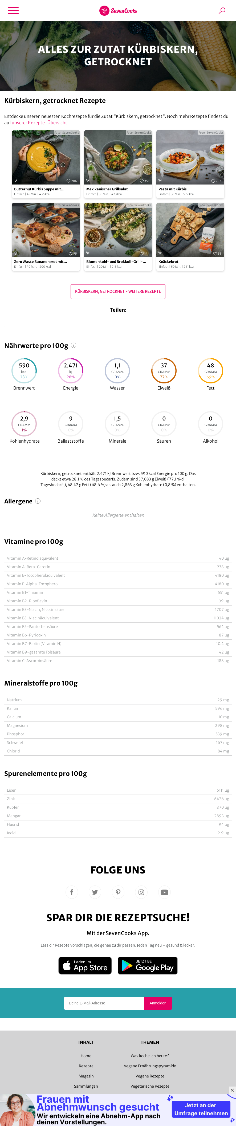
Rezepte (86, 1066)
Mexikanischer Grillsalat (107, 189)
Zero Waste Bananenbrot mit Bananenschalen (39, 262)
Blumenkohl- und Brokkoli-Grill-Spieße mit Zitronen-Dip (114, 262)
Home (86, 1055)
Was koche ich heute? (150, 1055)
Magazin (86, 1076)
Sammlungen (86, 1086)
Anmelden (157, 1003)
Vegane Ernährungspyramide (150, 1066)
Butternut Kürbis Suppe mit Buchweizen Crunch (37, 189)
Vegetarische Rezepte (150, 1086)
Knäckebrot (168, 261)
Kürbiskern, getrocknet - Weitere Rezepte (118, 291)
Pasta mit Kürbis (172, 189)
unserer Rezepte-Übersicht (39, 122)
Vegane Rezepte (150, 1076)
